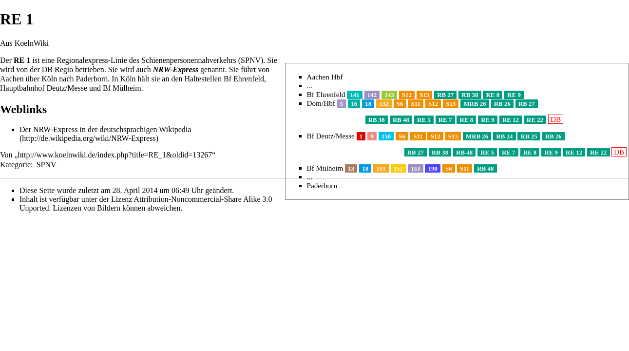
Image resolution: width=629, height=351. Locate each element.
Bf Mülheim (325, 168)
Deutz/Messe (67, 88)
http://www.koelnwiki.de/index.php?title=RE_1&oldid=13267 (115, 155)
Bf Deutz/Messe (331, 136)
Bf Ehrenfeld (326, 94)
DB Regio (57, 69)
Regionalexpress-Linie (92, 60)
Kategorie (15, 164)
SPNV (47, 164)
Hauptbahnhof (22, 88)
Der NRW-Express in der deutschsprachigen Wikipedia (105, 129)
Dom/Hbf (321, 103)
